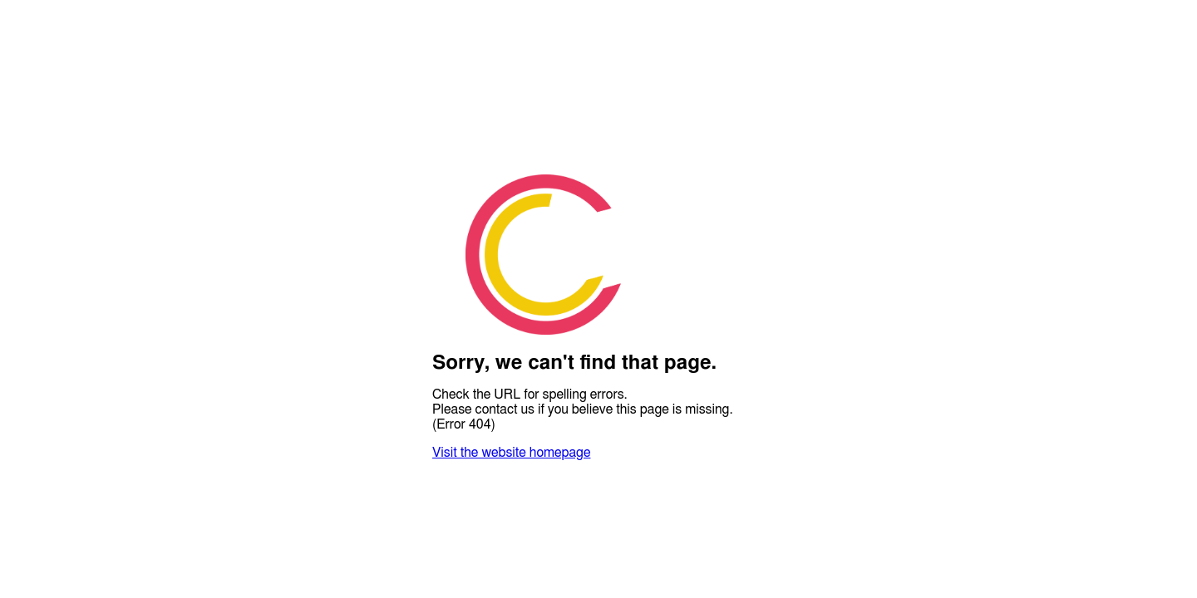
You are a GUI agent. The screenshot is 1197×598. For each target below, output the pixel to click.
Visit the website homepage (511, 452)
